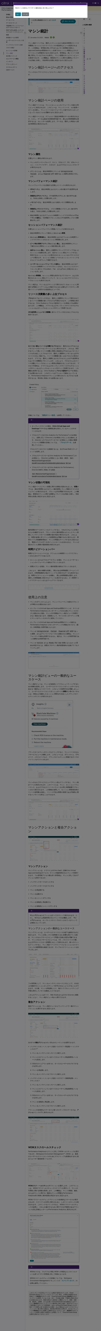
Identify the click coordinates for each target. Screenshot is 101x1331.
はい (18, 14)
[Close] (86, 4)
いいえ (25, 14)
